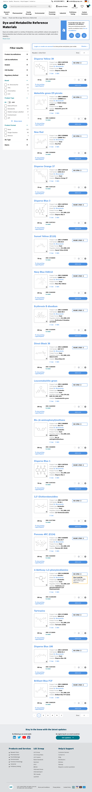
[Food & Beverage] (9, 757)
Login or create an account (43, 46)
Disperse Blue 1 (42, 461)
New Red (38, 132)
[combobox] (30, 6)
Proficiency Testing (16, 766)
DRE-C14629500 (63, 384)
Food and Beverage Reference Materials (23, 18)
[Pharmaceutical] (9, 755)
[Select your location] (86, 1)
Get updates (66, 738)
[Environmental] (9, 759)
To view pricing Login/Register (39, 85)
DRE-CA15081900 (63, 573)
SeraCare (36, 762)
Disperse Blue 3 (42, 200)
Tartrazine (39, 610)
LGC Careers (37, 757)
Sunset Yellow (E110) (45, 236)
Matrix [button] (16, 145)
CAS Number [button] (16, 70)
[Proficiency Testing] (9, 766)
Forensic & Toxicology (16, 761)
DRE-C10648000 (63, 423)
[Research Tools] (9, 752)
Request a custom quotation (66, 767)
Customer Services (63, 752)
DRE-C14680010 (63, 96)
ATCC (35, 764)
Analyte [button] (16, 65)
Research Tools (15, 752)
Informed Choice (38, 769)
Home (5, 18)
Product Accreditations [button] (16, 54)
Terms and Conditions (44, 787)
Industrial (13, 764)
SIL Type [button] (16, 140)
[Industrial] (9, 764)
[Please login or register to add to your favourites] (75, 80)
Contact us (32, 1)
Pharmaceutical (15, 754)
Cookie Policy (67, 787)
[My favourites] (82, 6)
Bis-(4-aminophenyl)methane (49, 420)
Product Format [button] (16, 125)
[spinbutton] (82, 79)
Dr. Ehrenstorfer (59, 66)
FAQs (59, 757)
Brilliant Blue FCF (43, 680)
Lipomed (36, 776)
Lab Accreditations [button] (16, 59)
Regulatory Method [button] (16, 75)
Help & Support (24, 1)
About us (5, 1)
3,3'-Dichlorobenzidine (46, 496)
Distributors (61, 759)
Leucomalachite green (45, 380)
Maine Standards (38, 759)
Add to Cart (78, 85)
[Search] (49, 6)
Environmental (15, 759)
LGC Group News (38, 755)
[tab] (16, 54)
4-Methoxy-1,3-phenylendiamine (51, 570)
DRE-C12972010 (63, 464)
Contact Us (61, 755)
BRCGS (35, 767)
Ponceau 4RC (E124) (44, 534)
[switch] (9, 102)
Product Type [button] (16, 98)
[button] (85, 80)
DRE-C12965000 (63, 347)
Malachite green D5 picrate (48, 93)
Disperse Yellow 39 (44, 58)
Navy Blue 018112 (43, 272)
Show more (18, 121)
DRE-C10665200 (63, 684)
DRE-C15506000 (63, 135)
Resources (16, 1)
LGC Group (37, 752)
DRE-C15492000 (63, 275)
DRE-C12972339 (63, 62)
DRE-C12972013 (63, 204)
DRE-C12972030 (63, 650)
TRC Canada (37, 774)
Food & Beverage (15, 757)
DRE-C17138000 (63, 614)
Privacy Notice (56, 787)
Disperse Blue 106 (43, 646)
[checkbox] (5, 85)
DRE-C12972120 (63, 170)
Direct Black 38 (42, 343)
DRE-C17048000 (63, 240)
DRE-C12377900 (63, 500)
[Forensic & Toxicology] (9, 762)
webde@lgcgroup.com (75, 1)
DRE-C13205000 (63, 310)
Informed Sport (38, 772)
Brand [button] (16, 80)
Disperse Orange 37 (44, 166)
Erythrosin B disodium (46, 306)
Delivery (60, 762)
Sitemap (60, 764)
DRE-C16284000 (63, 538)
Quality (11, 1)
